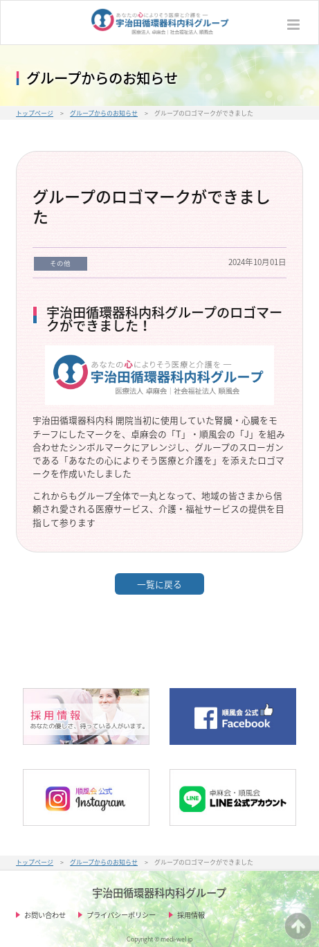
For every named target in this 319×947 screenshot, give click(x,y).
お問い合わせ (45, 915)
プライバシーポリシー (121, 915)
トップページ (34, 113)
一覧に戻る (159, 583)
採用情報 (191, 915)
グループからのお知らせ (104, 113)
